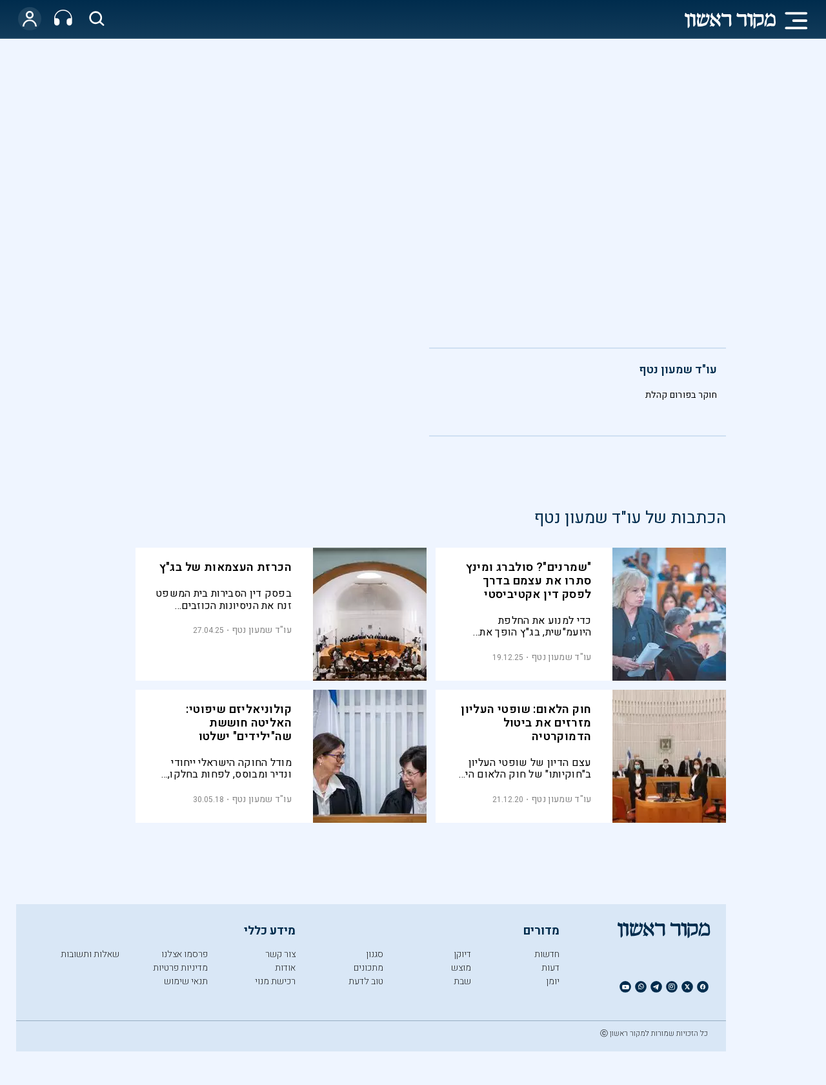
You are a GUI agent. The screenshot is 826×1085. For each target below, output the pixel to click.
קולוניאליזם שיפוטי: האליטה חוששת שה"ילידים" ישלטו (239, 723)
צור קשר (280, 954)
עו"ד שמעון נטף (678, 369)
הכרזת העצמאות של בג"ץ (225, 567)
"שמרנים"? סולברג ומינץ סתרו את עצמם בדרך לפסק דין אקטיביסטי (529, 581)
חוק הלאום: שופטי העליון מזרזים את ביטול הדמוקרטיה (526, 723)
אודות (285, 968)
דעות (550, 968)
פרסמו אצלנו (184, 954)
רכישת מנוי (275, 981)
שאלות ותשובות (90, 954)
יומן (552, 981)
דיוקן (462, 954)
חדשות (546, 954)
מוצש (461, 968)
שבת (462, 981)
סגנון (374, 954)
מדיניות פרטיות (180, 968)
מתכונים (368, 968)
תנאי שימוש (186, 981)
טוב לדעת (365, 981)
